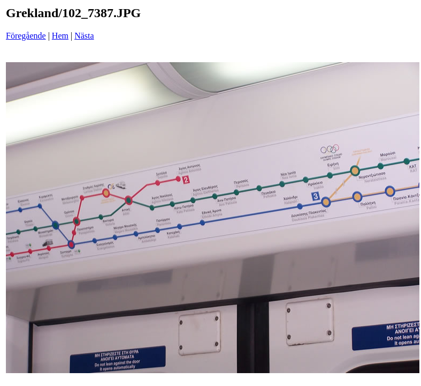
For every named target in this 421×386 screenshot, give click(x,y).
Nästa (84, 35)
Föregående (26, 35)
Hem (60, 35)
